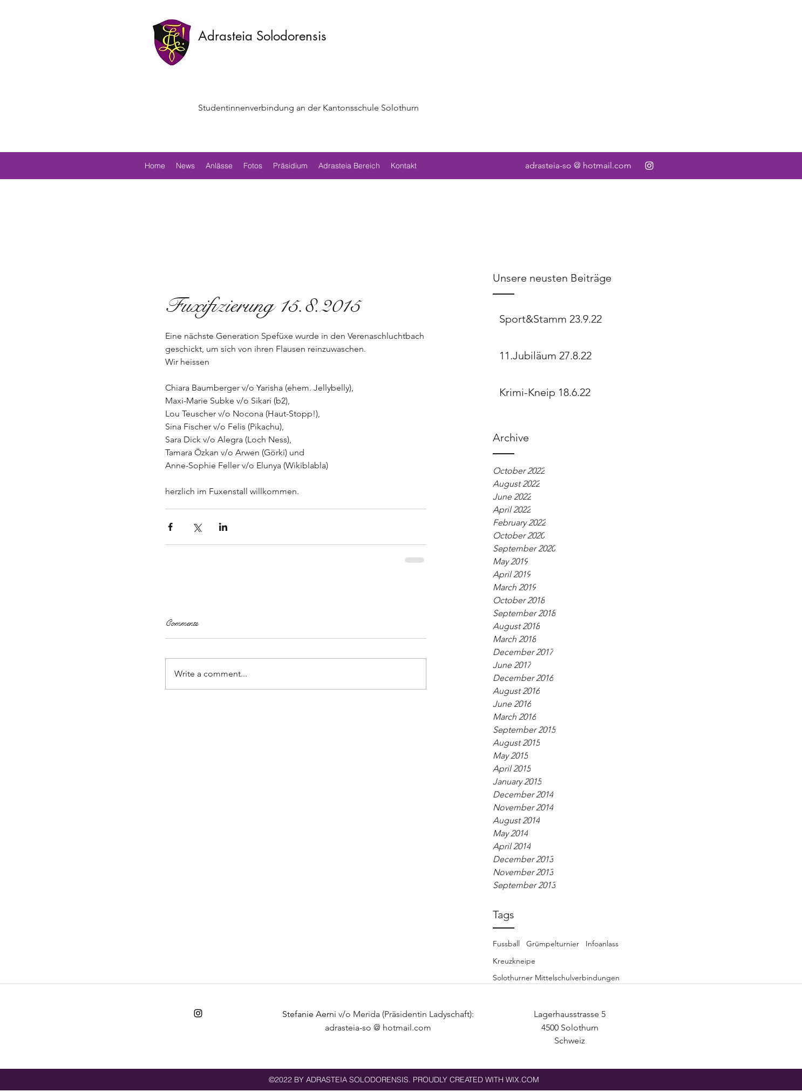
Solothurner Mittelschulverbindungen (556, 977)
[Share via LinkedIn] (223, 527)
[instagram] (649, 165)
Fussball (506, 943)
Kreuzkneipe (514, 961)
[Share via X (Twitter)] (197, 527)
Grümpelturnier (552, 943)
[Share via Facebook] (170, 527)
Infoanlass (602, 943)
